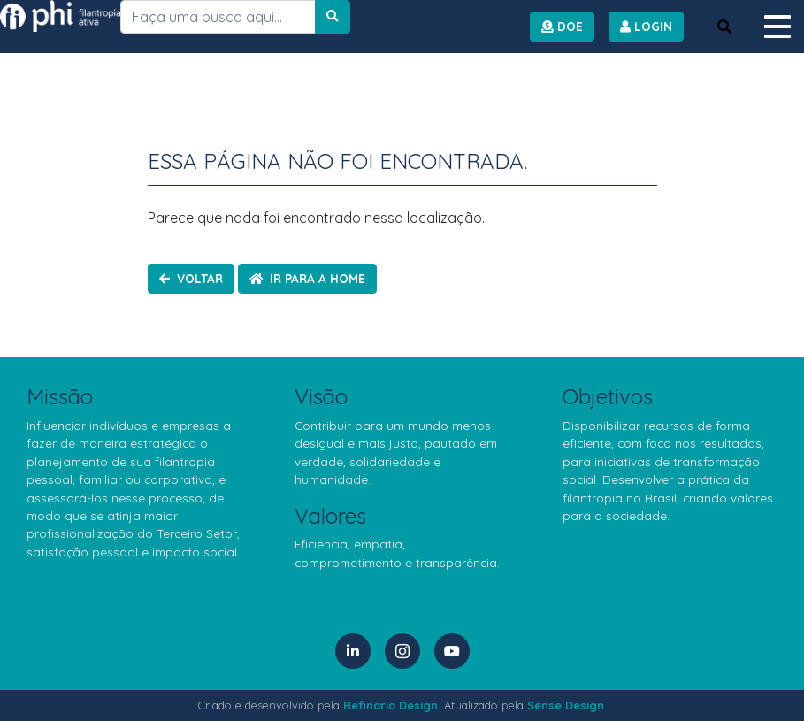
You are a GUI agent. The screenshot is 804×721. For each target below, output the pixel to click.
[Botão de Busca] (724, 26)
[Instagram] (402, 651)
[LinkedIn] (353, 651)
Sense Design (565, 705)
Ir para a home (307, 278)
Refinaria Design (390, 705)
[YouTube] (452, 651)
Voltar (191, 278)
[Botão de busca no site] (332, 17)
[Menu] (777, 26)
